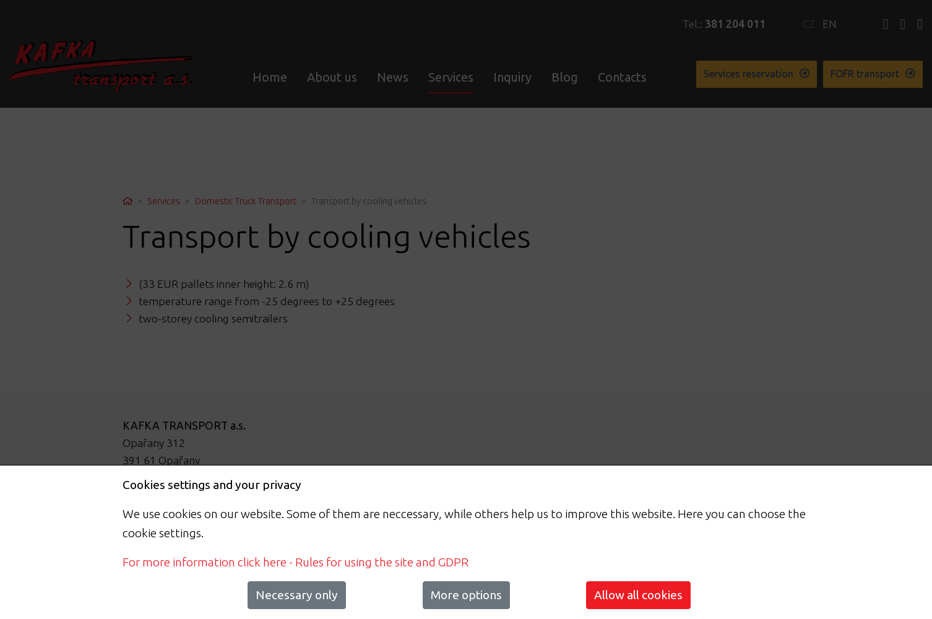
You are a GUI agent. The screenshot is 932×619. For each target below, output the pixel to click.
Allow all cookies (638, 595)
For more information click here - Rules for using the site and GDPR (295, 562)
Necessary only (297, 595)
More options (466, 595)
